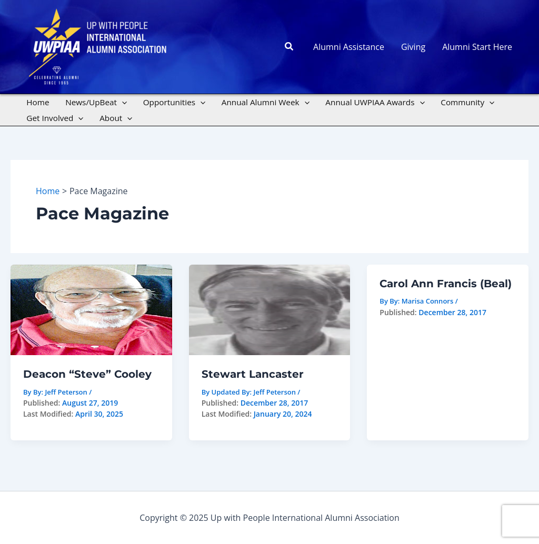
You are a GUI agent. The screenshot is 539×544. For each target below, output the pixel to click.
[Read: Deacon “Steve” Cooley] (91, 309)
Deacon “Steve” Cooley (87, 374)
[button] (289, 47)
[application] (122, 102)
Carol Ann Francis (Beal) (446, 283)
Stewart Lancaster (253, 374)
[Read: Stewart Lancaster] (270, 309)
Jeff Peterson (275, 392)
